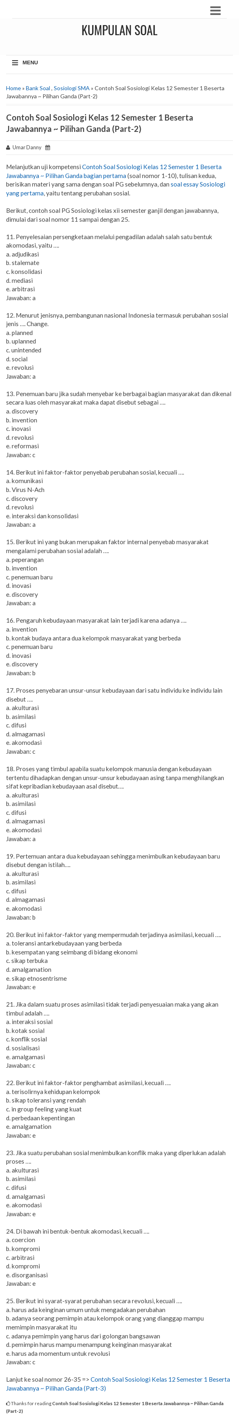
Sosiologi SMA (72, 88)
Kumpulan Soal (120, 30)
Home (13, 88)
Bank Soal (38, 88)
